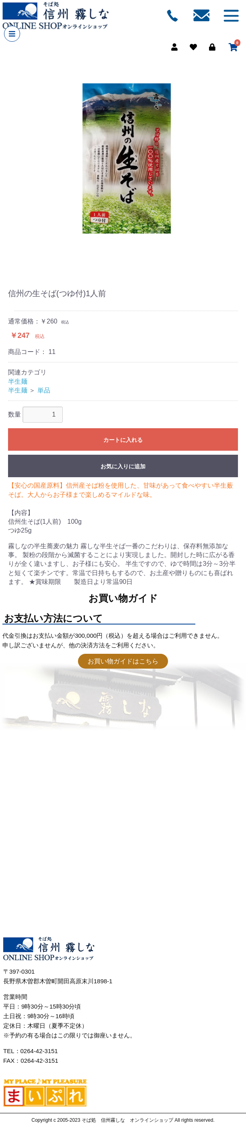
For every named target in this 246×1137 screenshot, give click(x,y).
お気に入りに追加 (123, 466)
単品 (43, 390)
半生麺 (17, 381)
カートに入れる (123, 440)
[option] (123, 160)
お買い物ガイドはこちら (123, 661)
